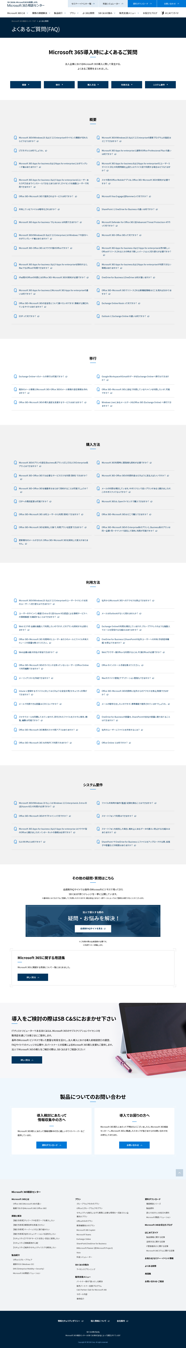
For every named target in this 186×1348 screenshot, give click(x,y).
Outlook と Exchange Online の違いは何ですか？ (124, 316)
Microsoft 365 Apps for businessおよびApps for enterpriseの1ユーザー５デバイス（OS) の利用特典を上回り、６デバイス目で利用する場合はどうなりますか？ (136, 167)
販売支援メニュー (127, 13)
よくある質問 (88, 13)
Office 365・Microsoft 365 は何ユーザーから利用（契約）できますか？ (49, 514)
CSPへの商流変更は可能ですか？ (33, 501)
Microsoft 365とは (16, 13)
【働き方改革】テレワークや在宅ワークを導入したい (33, 1220)
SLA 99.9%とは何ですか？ (30, 841)
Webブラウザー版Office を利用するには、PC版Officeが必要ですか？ (131, 652)
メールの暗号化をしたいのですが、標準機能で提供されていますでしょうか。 (134, 703)
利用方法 (125, 84)
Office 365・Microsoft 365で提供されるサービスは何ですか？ (46, 196)
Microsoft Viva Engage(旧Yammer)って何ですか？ (125, 196)
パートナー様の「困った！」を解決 (90, 1281)
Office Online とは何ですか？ (115, 742)
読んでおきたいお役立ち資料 (157, 1212)
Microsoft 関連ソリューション (158, 1217)
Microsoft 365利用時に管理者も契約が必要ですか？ (125, 462)
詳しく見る (31, 977)
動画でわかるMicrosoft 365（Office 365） (30, 1208)
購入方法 (91, 84)
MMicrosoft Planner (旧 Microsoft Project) (95, 1248)
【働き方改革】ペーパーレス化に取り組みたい (31, 1229)
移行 (58, 84)
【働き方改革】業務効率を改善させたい (28, 1224)
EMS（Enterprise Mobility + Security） (28, 1268)
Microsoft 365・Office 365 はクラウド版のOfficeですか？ (44, 248)
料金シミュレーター (111, 3)
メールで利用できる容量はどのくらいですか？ (38, 703)
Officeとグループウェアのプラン (90, 1208)
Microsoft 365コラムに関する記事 (160, 1250)
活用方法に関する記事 (155, 1241)
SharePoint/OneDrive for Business (92, 1243)
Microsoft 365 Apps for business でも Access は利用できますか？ (48, 222)
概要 (24, 84)
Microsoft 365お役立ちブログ (158, 1224)
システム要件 (159, 84)
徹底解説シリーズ (153, 1203)
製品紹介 (58, 13)
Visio (79, 1252)
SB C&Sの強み (105, 13)
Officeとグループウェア (22, 1259)
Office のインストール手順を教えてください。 (121, 665)
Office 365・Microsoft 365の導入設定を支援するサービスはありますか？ (51, 402)
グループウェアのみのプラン (88, 1203)
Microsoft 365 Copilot (86, 1230)
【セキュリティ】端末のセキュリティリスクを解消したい (34, 1247)
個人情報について (98, 1320)
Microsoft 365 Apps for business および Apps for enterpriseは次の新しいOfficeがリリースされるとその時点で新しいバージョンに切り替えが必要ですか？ (136, 250)
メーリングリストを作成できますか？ (34, 678)
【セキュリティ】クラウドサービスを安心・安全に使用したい (36, 1238)
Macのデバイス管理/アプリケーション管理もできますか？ (126, 678)
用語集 (148, 1273)
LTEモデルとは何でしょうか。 (31, 150)
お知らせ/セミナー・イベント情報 (159, 1258)
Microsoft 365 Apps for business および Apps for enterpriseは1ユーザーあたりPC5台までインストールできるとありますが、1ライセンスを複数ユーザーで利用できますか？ (54, 183)
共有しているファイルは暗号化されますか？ (37, 209)
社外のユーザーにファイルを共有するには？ (121, 729)
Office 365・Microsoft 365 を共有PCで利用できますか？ (43, 742)
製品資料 (150, 1208)
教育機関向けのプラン (86, 1225)
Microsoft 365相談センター (26, 1192)
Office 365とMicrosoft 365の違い (27, 1203)
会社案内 (121, 1320)
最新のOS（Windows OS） (23, 1264)
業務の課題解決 (39, 13)
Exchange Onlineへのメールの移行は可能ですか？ (41, 376)
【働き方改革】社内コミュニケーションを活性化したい (34, 1234)
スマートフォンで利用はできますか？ (117, 815)
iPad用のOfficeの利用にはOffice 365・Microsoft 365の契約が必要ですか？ (52, 277)
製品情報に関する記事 (155, 1237)
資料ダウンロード (140, 3)
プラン (73, 13)
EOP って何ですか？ (27, 316)
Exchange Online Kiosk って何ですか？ (119, 303)
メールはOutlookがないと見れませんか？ (120, 613)
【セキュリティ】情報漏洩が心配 (25, 1243)
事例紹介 (80, 1298)
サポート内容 (82, 1294)
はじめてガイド (172, 13)
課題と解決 (17, 1215)
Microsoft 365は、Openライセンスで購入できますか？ (125, 501)
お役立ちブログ (150, 13)
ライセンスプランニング (86, 1269)
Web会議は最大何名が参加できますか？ (36, 652)
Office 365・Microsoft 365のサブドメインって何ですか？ (43, 815)
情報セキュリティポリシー (69, 1320)
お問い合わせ (170, 3)
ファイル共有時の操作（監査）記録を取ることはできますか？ (127, 802)
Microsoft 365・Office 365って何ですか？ (120, 235)
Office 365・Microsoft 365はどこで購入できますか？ (125, 514)
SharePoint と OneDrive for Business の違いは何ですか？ (128, 209)
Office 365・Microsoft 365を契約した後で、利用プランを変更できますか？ (51, 527)
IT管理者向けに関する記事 (157, 1246)
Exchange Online (84, 1239)
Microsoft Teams (84, 1234)
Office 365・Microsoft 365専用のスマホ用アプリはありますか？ (47, 729)
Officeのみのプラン (85, 1221)
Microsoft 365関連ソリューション (26, 1273)
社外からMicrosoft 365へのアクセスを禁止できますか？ (126, 600)
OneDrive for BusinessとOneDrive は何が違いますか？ (127, 277)
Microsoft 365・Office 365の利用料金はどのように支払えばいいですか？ (134, 475)
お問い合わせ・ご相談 (154, 1281)
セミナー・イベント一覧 (81, 3)
